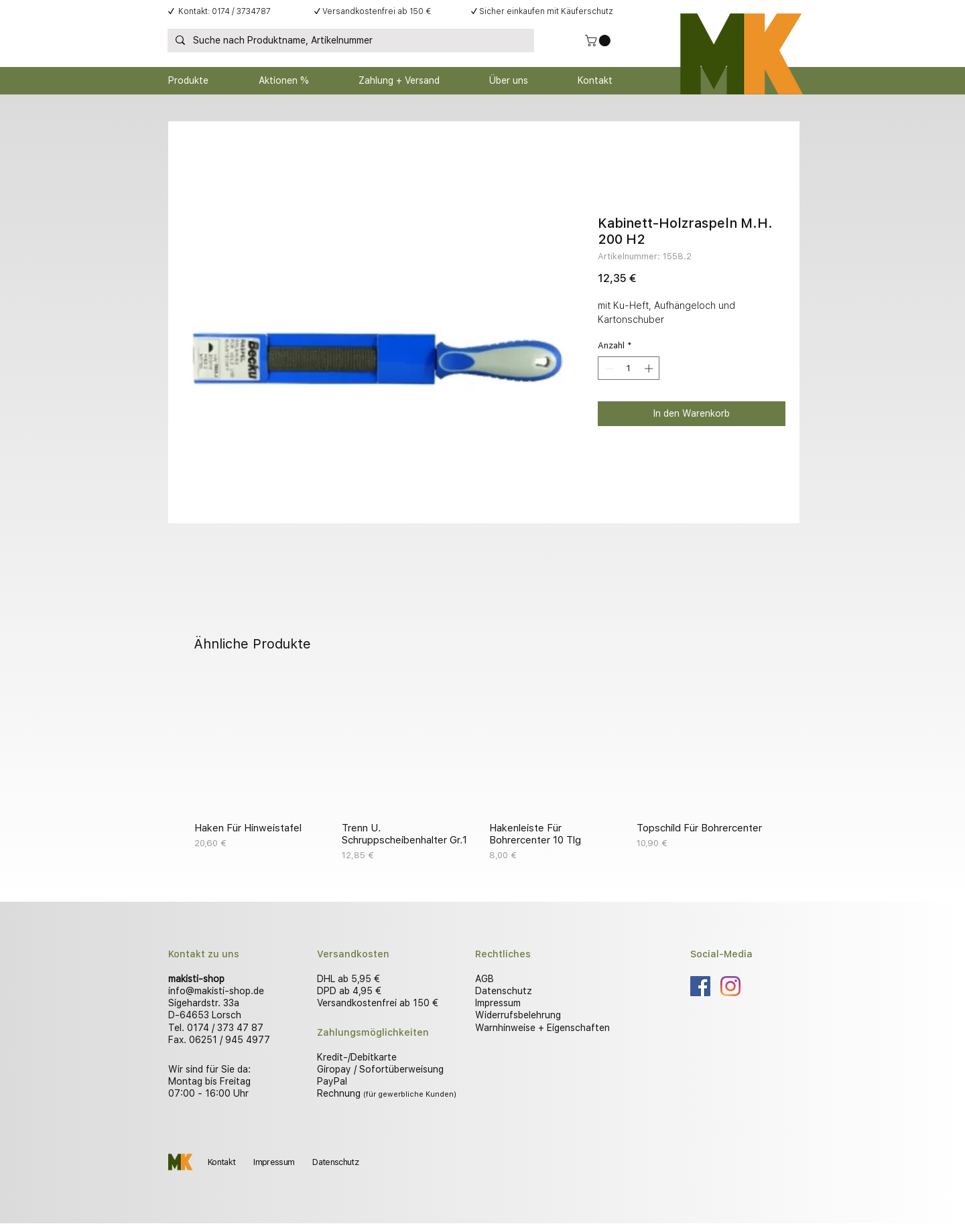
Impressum (498, 1003)
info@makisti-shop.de (216, 990)
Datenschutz (503, 990)
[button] (599, 40)
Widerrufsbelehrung (518, 1015)
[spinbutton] (629, 368)
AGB (484, 978)
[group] (482, 770)
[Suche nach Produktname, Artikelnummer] (349, 41)
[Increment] (650, 368)
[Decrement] (608, 368)
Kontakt (221, 1162)
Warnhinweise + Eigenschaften (542, 1027)
